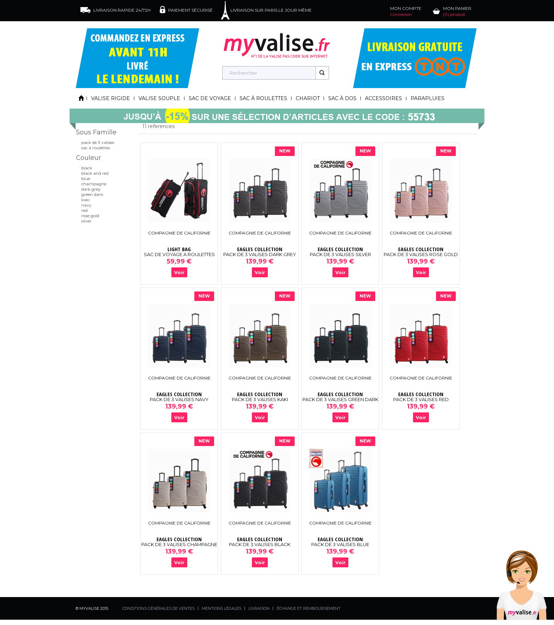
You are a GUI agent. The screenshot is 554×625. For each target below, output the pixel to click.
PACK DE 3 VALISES (97, 142)
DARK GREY (91, 189)
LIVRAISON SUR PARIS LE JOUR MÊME (271, 10)
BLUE (85, 178)
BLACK (86, 167)
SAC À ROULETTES (95, 147)
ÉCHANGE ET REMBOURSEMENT (309, 608)
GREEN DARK (92, 194)
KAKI (85, 199)
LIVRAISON (259, 608)
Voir (179, 272)
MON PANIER (457, 11)
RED (84, 210)
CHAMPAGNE (93, 183)
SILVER (86, 221)
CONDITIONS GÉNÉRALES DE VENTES (158, 608)
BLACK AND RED (94, 173)
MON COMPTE (406, 11)
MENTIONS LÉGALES (221, 608)
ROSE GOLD (90, 215)
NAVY (86, 205)
